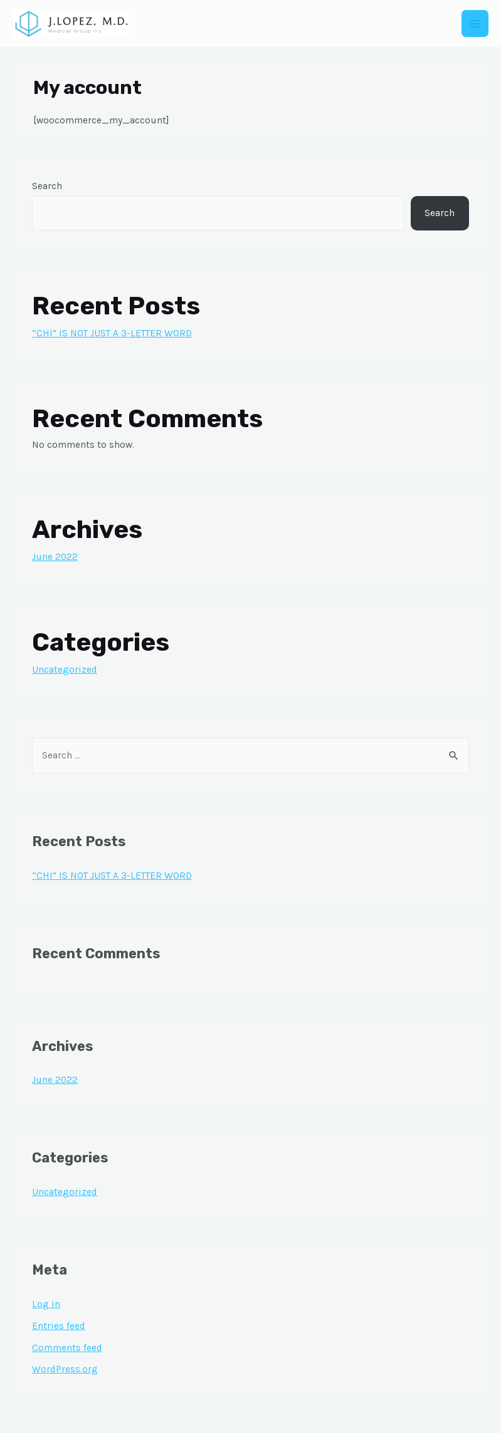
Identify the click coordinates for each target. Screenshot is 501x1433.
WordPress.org (65, 1369)
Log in (46, 1304)
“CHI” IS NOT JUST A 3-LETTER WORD (112, 333)
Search (47, 186)
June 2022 (55, 556)
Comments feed (67, 1347)
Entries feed (58, 1326)
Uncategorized (64, 669)
